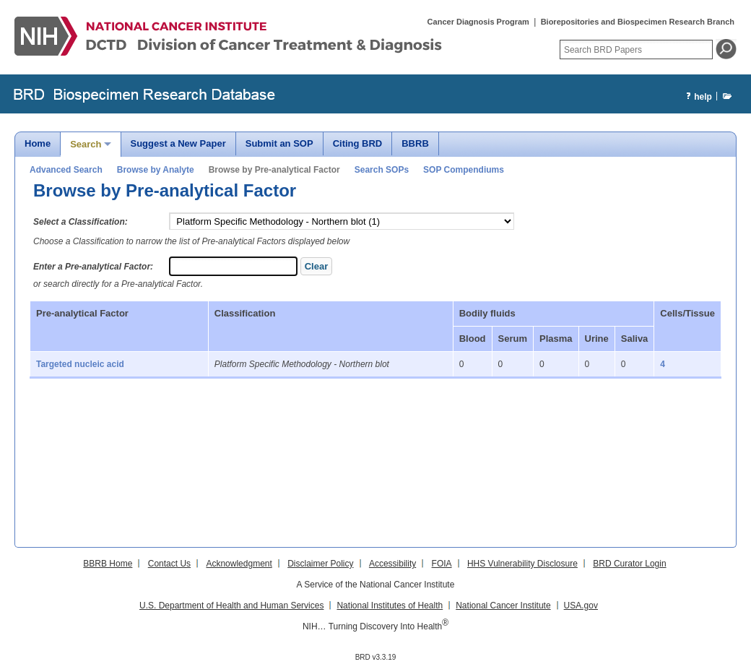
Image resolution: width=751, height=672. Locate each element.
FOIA (442, 564)
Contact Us (169, 564)
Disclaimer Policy (320, 564)
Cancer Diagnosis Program (478, 21)
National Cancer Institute (503, 605)
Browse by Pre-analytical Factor (274, 170)
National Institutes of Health (390, 605)
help (697, 97)
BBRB (415, 143)
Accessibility (392, 564)
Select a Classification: (80, 222)
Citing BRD (358, 143)
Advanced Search (66, 170)
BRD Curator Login (629, 564)
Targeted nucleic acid (80, 364)
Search (85, 144)
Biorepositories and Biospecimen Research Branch (637, 21)
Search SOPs (382, 170)
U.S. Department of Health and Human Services (231, 605)
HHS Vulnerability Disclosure (522, 564)
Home (38, 143)
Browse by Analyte (155, 170)
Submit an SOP (279, 143)
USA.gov (581, 605)
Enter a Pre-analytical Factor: (93, 267)
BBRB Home (107, 564)
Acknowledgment (239, 564)
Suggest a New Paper (178, 143)
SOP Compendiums (463, 170)
